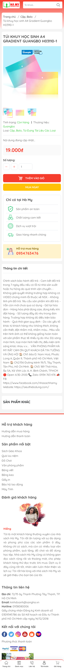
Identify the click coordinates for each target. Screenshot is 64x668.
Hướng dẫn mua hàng (16, 431)
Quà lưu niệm (10, 455)
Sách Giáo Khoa (12, 451)
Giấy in (6, 479)
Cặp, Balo (26, 16)
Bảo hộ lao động (12, 484)
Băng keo (8, 475)
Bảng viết (7, 470)
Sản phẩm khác (16, 402)
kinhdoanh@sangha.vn (24, 602)
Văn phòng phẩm (13, 465)
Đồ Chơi (7, 460)
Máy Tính (7, 489)
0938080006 (21, 606)
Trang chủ (9, 16)
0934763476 (27, 253)
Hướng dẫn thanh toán (16, 436)
